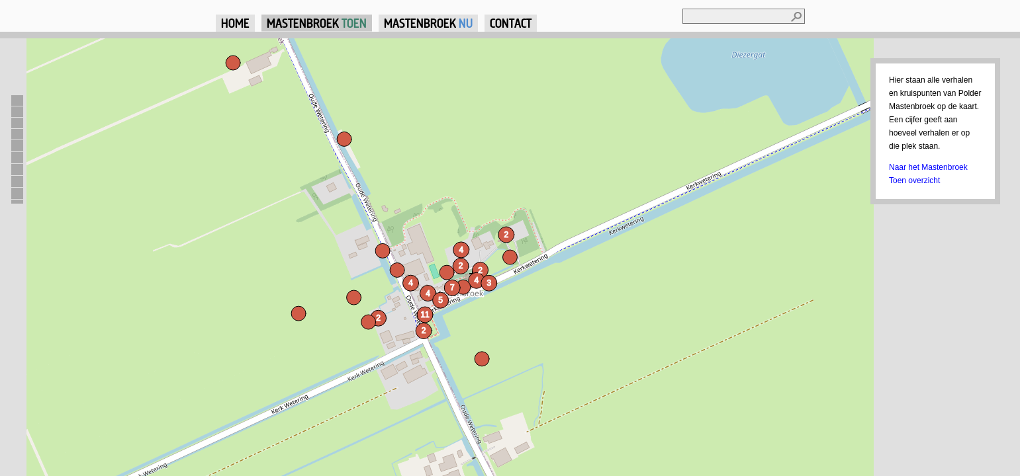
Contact (511, 23)
